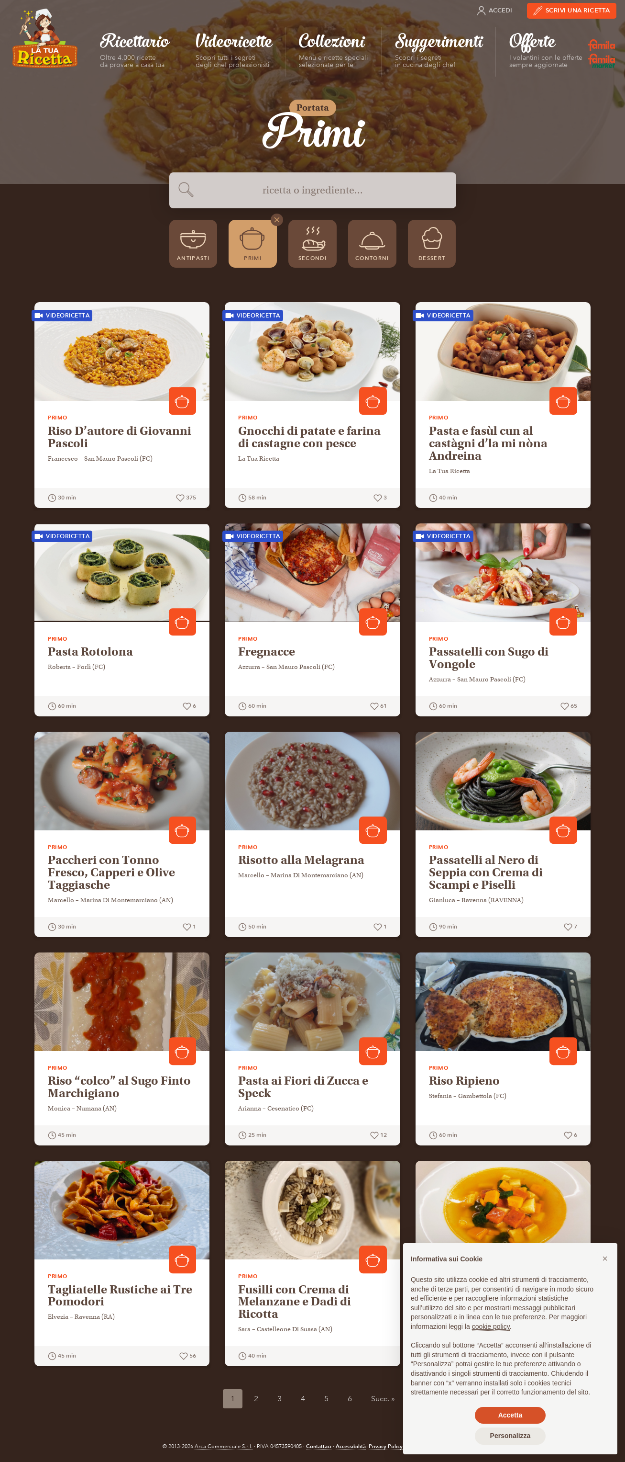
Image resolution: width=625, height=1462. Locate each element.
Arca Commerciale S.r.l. (223, 1446)
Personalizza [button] (510, 1435)
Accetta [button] (510, 1415)
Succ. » (383, 1398)
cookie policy (491, 1326)
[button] (605, 1258)
